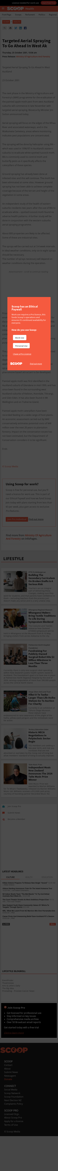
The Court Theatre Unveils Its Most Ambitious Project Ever (26, 934)
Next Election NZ (12, 1135)
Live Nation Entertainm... (21, 925)
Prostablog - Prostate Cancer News (18, 1025)
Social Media (10, 1124)
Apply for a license (13, 1156)
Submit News (11, 1107)
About (7, 1103)
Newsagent (10, 1111)
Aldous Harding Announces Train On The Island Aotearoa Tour (27, 923)
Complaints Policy (13, 1139)
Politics (42, 14)
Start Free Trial (48, 2)
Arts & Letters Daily (11, 1020)
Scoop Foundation (13, 1131)
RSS (6, 959)
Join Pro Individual (16, 554)
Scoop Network (12, 1128)
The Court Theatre (14, 936)
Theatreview (8, 1018)
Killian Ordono (9, 920)
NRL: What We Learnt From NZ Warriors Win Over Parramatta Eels (29, 946)
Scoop (6, 22)
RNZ (13, 948)
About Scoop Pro (13, 1152)
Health (17, 22)
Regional (53, 14)
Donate (8, 1114)
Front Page (6, 14)
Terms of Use (11, 1160)
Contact (8, 1100)
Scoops (18, 14)
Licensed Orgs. (12, 1149)
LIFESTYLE (13, 593)
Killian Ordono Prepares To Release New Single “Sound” (25, 918)
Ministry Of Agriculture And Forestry (33, 56)
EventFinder (7, 1015)
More (53, 959)
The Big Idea (8, 1023)
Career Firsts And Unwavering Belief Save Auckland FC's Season (28, 951)
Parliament (30, 14)
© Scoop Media (12, 1166)
